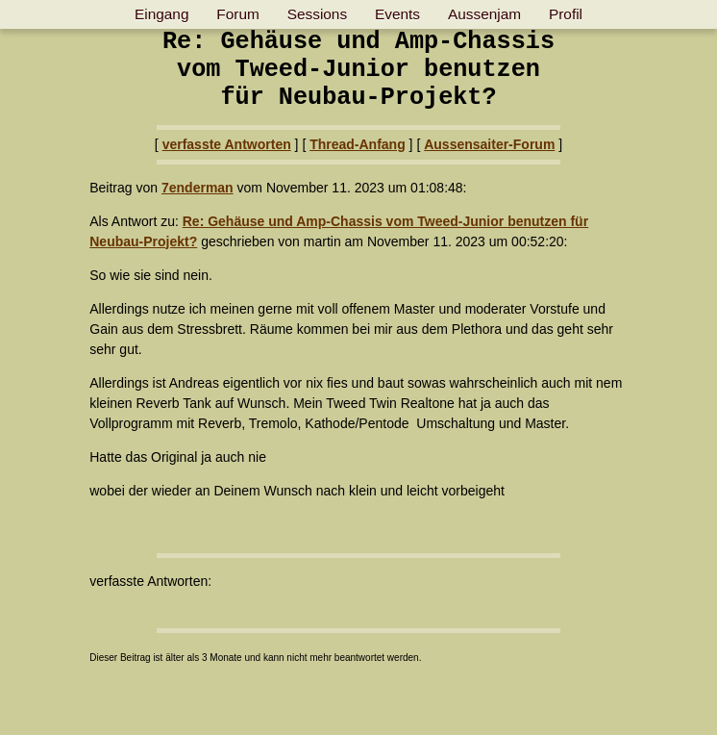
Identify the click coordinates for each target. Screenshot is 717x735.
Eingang (161, 14)
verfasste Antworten (226, 144)
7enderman (197, 187)
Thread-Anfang (357, 144)
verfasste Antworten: (150, 581)
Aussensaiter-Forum (489, 144)
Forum (237, 14)
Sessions (317, 14)
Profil (565, 14)
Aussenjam (484, 14)
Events (397, 14)
